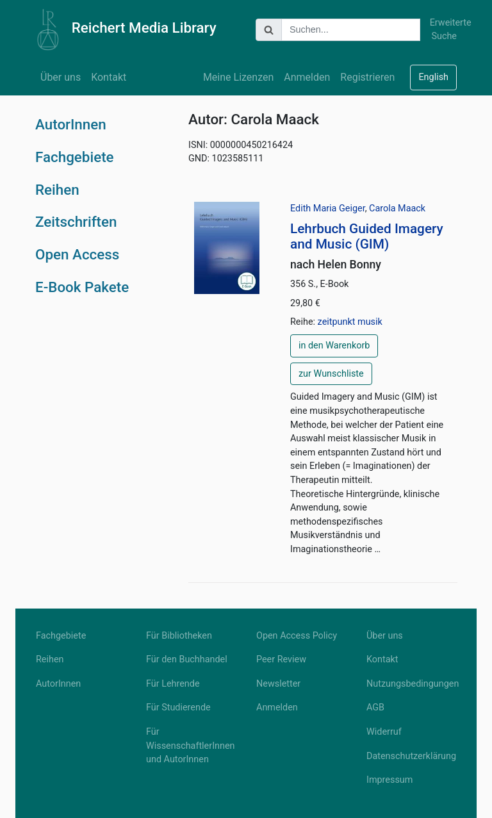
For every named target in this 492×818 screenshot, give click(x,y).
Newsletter (278, 683)
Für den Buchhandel (186, 659)
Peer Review (281, 659)
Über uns (60, 77)
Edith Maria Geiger (327, 208)
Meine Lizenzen (238, 77)
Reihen (57, 189)
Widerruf (384, 731)
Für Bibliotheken (179, 635)
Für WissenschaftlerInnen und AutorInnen (190, 745)
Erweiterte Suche (443, 29)
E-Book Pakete (82, 287)
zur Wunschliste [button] (331, 373)
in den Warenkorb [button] (334, 345)
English (433, 77)
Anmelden (307, 77)
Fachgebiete (74, 157)
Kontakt (108, 77)
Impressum (389, 779)
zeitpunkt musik (350, 321)
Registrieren (367, 77)
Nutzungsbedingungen (411, 683)
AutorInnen (70, 124)
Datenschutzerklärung (411, 756)
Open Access (77, 254)
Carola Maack (397, 208)
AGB (375, 707)
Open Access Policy (296, 635)
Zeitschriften (76, 221)
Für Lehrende (173, 683)
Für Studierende (178, 707)
